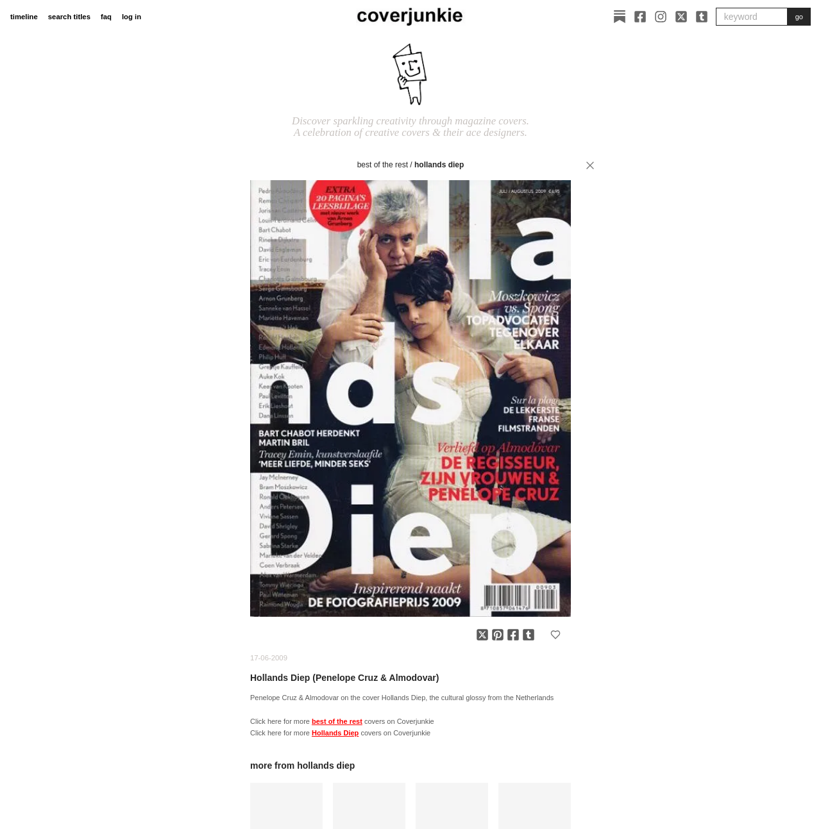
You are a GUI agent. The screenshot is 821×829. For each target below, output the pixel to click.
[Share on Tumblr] (528, 634)
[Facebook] (640, 16)
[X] (681, 16)
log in (131, 17)
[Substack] (619, 16)
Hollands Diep (439, 164)
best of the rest (382, 164)
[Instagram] (660, 16)
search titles (69, 17)
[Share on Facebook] (513, 634)
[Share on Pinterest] (497, 634)
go (799, 17)
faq (106, 17)
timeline (24, 17)
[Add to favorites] (555, 635)
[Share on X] (482, 634)
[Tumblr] (701, 16)
